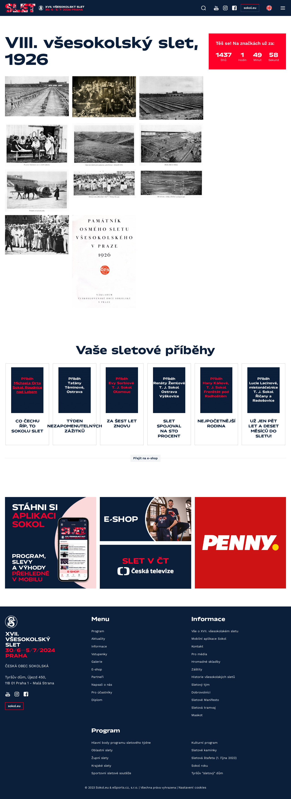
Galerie (96, 661)
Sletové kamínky (204, 750)
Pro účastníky (101, 692)
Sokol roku (199, 765)
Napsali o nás (101, 684)
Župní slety (99, 758)
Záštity (196, 669)
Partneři (97, 677)
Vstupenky (99, 654)
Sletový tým (200, 684)
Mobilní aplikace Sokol (208, 638)
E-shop (96, 669)
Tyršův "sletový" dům (207, 773)
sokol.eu (250, 8)
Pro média (199, 654)
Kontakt (197, 646)
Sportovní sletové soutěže (111, 773)
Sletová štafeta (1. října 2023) (214, 758)
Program (97, 631)
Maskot (197, 715)
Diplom (96, 700)
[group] (27, 404)
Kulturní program (204, 742)
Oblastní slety (102, 750)
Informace (99, 646)
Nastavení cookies (192, 787)
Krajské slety (101, 765)
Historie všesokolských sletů (213, 677)
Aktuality (98, 638)
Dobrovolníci (201, 692)
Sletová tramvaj (203, 707)
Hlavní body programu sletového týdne (121, 742)
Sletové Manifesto (205, 700)
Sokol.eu (102, 787)
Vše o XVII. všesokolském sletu (214, 631)
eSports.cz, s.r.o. (125, 787)
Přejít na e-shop (145, 458)
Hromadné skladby (205, 661)
